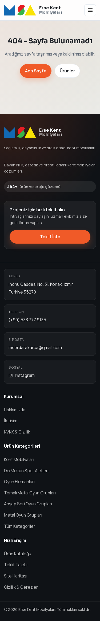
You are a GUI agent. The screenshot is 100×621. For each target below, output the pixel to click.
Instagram (22, 375)
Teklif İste (50, 237)
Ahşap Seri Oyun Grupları (28, 504)
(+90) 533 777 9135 (27, 320)
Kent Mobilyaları (19, 459)
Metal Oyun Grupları (23, 515)
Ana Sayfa (35, 71)
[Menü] (90, 10)
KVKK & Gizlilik (17, 432)
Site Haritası (15, 576)
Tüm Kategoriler (19, 526)
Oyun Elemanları (19, 482)
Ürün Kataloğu (17, 554)
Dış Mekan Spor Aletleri (26, 471)
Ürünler (67, 71)
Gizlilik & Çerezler (21, 587)
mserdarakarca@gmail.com (35, 347)
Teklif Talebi (15, 565)
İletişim (10, 421)
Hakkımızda (14, 410)
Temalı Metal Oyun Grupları (30, 493)
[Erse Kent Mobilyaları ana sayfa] (33, 10)
